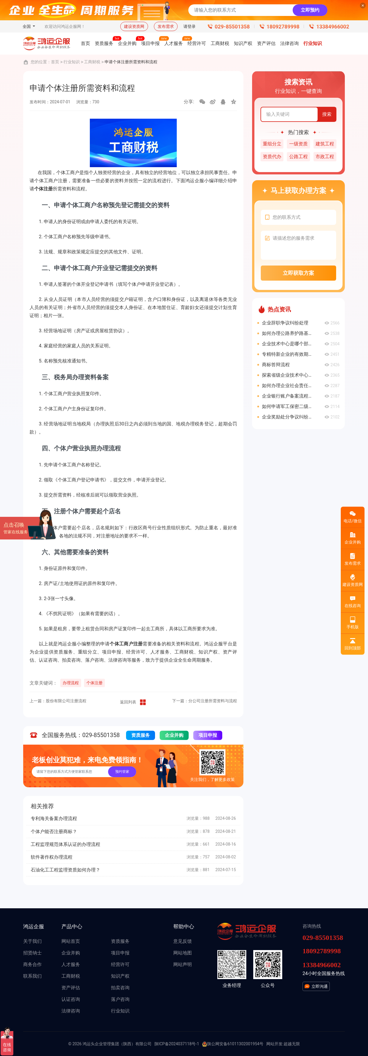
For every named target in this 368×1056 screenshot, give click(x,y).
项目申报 (207, 735)
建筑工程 (325, 144)
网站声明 (182, 964)
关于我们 (32, 941)
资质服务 (140, 735)
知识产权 (120, 976)
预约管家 (122, 772)
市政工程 (325, 156)
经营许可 (120, 964)
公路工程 (298, 156)
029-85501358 (232, 27)
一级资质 (298, 144)
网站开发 (274, 1043)
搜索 (326, 114)
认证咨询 (70, 999)
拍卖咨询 (120, 987)
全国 (27, 26)
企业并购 (174, 735)
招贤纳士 (32, 953)
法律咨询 (70, 1011)
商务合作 (32, 964)
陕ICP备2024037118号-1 (176, 1043)
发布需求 (166, 26)
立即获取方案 (298, 273)
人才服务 (70, 964)
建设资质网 (134, 26)
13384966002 (332, 27)
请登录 (189, 26)
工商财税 (92, 61)
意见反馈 (182, 941)
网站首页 (70, 941)
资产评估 (70, 987)
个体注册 (94, 682)
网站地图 (182, 953)
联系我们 (32, 976)
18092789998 (283, 27)
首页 (55, 61)
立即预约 (310, 10)
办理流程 (71, 682)
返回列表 (133, 702)
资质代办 (272, 156)
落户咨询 (120, 999)
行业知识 (71, 61)
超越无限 (292, 1043)
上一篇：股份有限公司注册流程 (58, 700)
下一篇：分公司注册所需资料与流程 (204, 700)
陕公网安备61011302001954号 (232, 1044)
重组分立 (272, 144)
